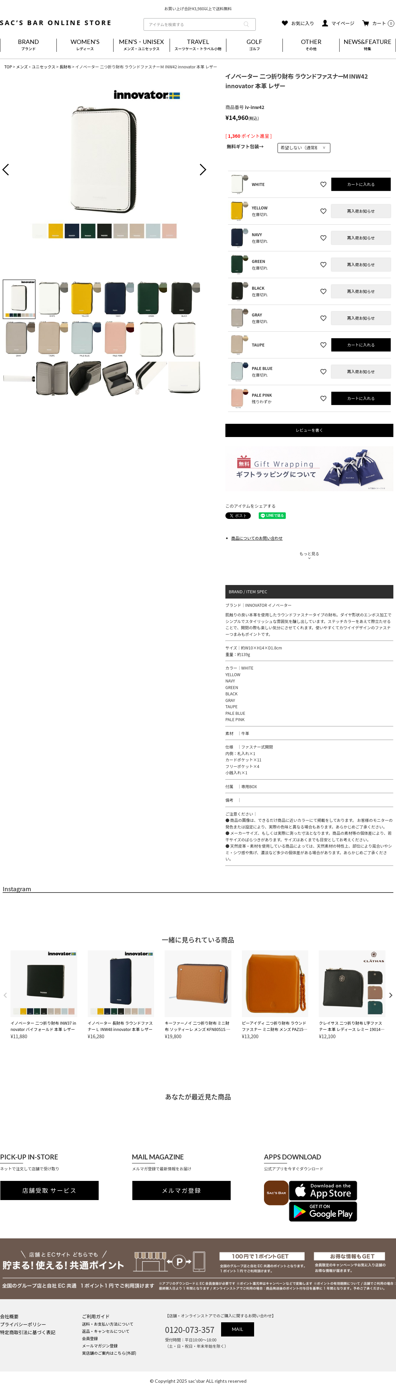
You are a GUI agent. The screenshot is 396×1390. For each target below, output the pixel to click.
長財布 (65, 66)
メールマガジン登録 (100, 1345)
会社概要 (9, 1316)
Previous (10, 170)
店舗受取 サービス (49, 1190)
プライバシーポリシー (23, 1324)
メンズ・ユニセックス (35, 66)
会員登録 (90, 1338)
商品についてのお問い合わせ (257, 538)
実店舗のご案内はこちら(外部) (109, 1353)
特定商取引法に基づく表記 (27, 1332)
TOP (8, 66)
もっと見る (309, 553)
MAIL (237, 1329)
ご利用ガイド (96, 1316)
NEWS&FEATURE (368, 45)
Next (198, 170)
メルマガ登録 (181, 1190)
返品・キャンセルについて (106, 1331)
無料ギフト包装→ (245, 146)
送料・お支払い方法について (108, 1324)
